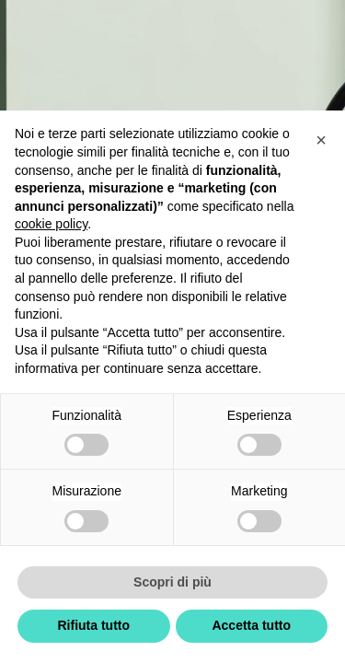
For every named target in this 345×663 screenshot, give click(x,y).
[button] (321, 140)
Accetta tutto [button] (251, 625)
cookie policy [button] (51, 223)
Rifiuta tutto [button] (93, 625)
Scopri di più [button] (172, 582)
